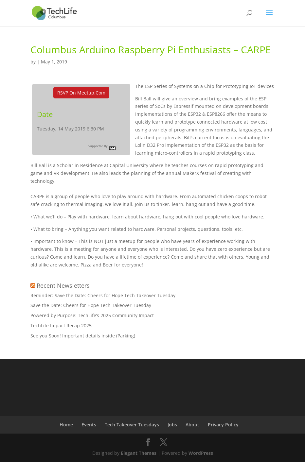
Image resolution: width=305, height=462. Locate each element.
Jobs (172, 424)
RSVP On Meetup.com (81, 93)
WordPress (200, 453)
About (192, 424)
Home (66, 424)
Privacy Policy (223, 424)
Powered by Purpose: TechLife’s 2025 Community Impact (92, 315)
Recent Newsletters (63, 285)
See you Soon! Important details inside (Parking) (82, 336)
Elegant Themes (138, 453)
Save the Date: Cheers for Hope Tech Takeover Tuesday (90, 305)
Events (88, 424)
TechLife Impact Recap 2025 (61, 325)
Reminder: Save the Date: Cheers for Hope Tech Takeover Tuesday (102, 295)
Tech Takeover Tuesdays (132, 424)
